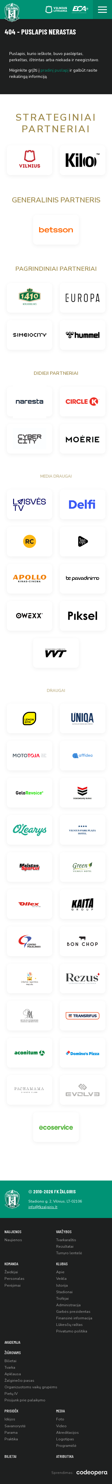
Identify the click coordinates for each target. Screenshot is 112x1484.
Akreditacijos (67, 1432)
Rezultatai (64, 1246)
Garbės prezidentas (73, 1311)
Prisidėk (11, 1410)
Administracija (68, 1305)
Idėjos (9, 1419)
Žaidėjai (11, 1272)
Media (60, 1410)
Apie (60, 1272)
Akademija (12, 1342)
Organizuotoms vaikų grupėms (30, 1387)
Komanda (11, 1263)
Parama (11, 1432)
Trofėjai (62, 1298)
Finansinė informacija (74, 1318)
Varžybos (64, 1231)
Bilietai (10, 1361)
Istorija (62, 1285)
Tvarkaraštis (66, 1240)
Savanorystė (15, 1426)
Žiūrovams (12, 1352)
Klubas (62, 1263)
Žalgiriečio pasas (19, 1380)
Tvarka (9, 1367)
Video (61, 1426)
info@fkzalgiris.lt (42, 1207)
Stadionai (64, 1292)
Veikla (61, 1278)
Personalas (14, 1278)
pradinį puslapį (54, 70)
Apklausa (12, 1374)
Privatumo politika (71, 1331)
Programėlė (66, 1445)
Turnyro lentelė (69, 1253)
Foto (60, 1419)
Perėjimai (12, 1285)
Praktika (11, 1439)
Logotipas (65, 1439)
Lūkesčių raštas (69, 1324)
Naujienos (13, 1231)
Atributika (64, 1456)
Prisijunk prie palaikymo (24, 1400)
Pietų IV (11, 1393)
